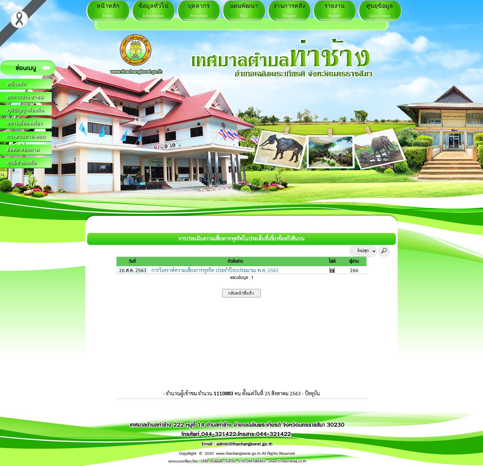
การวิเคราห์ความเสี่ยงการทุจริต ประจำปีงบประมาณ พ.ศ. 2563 (214, 270)
